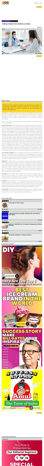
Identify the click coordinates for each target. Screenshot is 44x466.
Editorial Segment (9, 436)
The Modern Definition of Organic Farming (20, 235)
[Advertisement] (22, 14)
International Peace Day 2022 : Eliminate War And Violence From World (24, 214)
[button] (40, 3)
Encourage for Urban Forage (16, 202)
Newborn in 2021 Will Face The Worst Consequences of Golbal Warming (25, 225)
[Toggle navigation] (36, 3)
